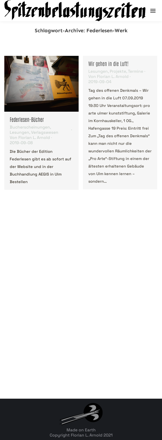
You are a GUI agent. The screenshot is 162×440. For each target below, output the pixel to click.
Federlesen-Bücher (27, 119)
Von (30, 137)
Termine (135, 71)
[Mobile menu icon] (153, 10)
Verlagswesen (44, 132)
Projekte (118, 71)
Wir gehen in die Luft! (108, 63)
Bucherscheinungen (30, 127)
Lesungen (19, 132)
